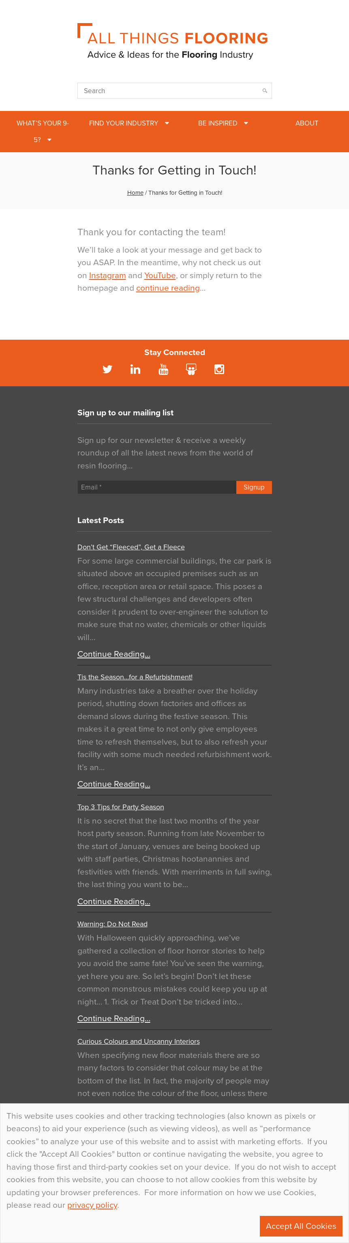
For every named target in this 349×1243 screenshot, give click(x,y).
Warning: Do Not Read (112, 923)
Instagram (107, 275)
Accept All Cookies (301, 1226)
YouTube (160, 275)
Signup (254, 487)
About (307, 123)
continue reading (168, 288)
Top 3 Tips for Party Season (120, 806)
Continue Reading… (113, 654)
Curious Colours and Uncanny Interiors (138, 1041)
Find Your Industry (123, 123)
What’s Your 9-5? (43, 131)
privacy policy (92, 1205)
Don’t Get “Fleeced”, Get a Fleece (131, 547)
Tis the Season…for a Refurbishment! (135, 677)
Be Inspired (218, 123)
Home (135, 192)
